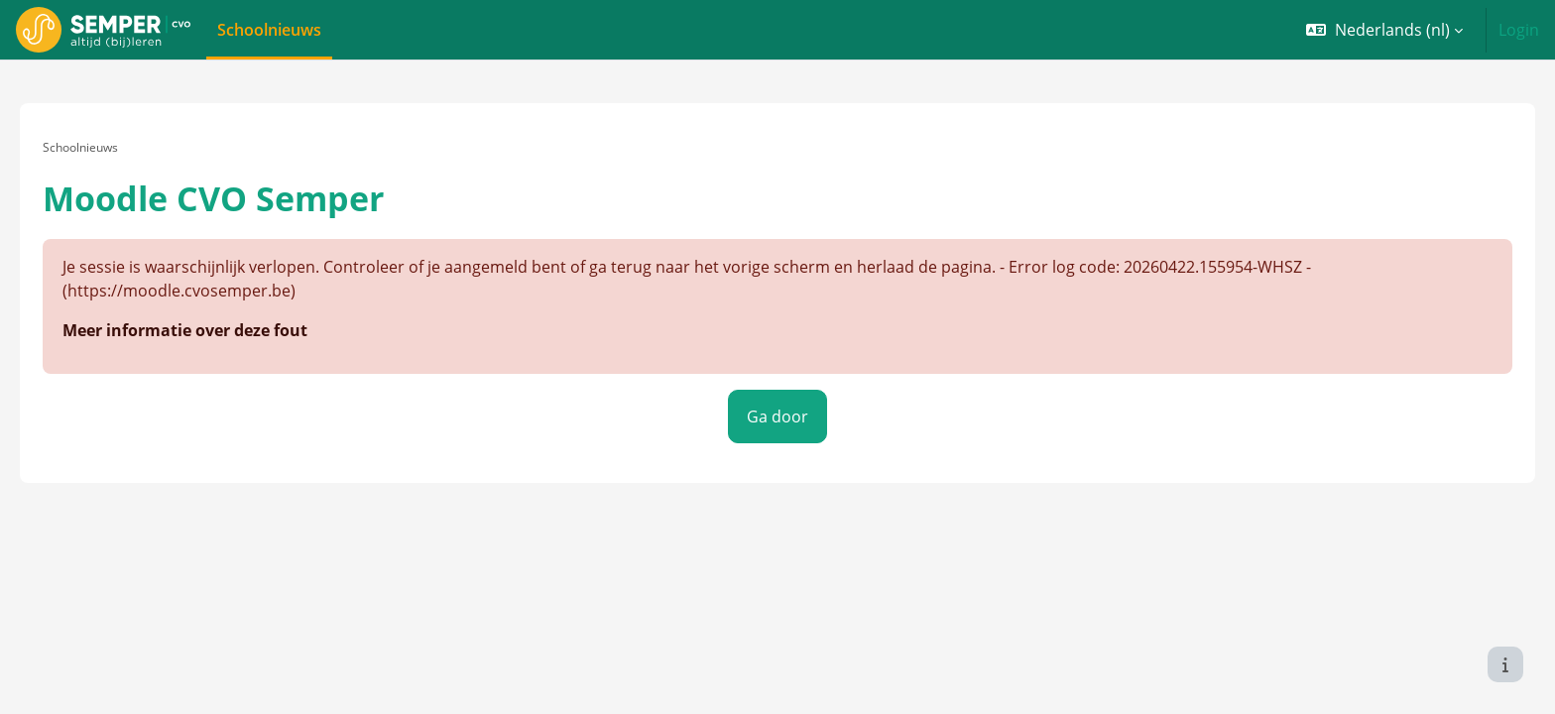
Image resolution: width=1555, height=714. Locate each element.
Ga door (777, 397)
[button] (1384, 30)
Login (1518, 30)
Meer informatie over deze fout (212, 311)
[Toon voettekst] (1505, 664)
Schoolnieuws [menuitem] (269, 30)
